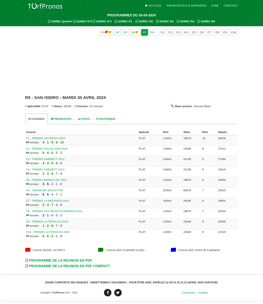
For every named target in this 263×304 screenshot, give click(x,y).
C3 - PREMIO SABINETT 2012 (45, 162)
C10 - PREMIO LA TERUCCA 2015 (48, 234)
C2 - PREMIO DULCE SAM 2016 (46, 151)
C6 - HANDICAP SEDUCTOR (44, 193)
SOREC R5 (206, 24)
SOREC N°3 (102, 24)
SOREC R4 (185, 24)
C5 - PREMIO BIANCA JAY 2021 (46, 182)
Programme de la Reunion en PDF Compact (69, 269)
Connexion (188, 295)
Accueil (153, 7)
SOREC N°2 (82, 24)
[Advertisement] (131, 68)
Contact (231, 7)
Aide (215, 7)
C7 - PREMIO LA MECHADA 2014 (47, 203)
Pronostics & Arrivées (187, 7)
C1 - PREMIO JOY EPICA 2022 (46, 141)
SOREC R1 (123, 24)
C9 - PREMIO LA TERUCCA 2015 (47, 224)
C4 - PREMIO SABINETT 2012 (45, 172)
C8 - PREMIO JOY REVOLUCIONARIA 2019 (54, 214)
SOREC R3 (165, 24)
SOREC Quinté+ (60, 24)
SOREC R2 (144, 24)
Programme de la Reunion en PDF (60, 263)
